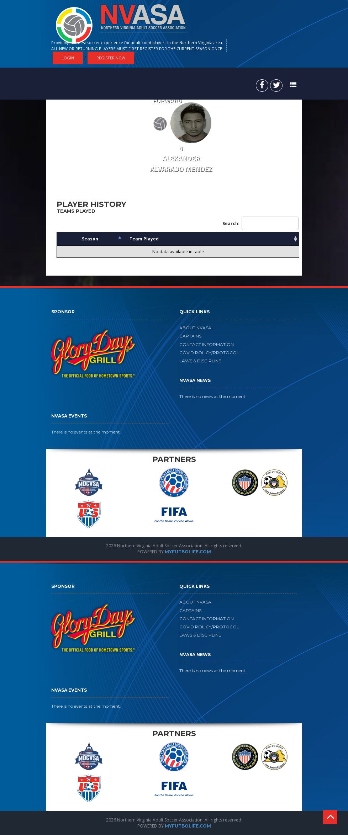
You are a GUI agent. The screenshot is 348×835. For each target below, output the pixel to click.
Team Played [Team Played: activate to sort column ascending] (144, 239)
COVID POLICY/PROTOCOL (209, 352)
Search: (260, 223)
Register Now (110, 57)
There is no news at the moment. (213, 396)
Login (68, 57)
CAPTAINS (190, 336)
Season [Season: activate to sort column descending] (90, 239)
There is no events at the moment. (86, 432)
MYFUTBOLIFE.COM (188, 551)
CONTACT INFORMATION (206, 344)
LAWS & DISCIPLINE (200, 360)
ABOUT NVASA (195, 327)
